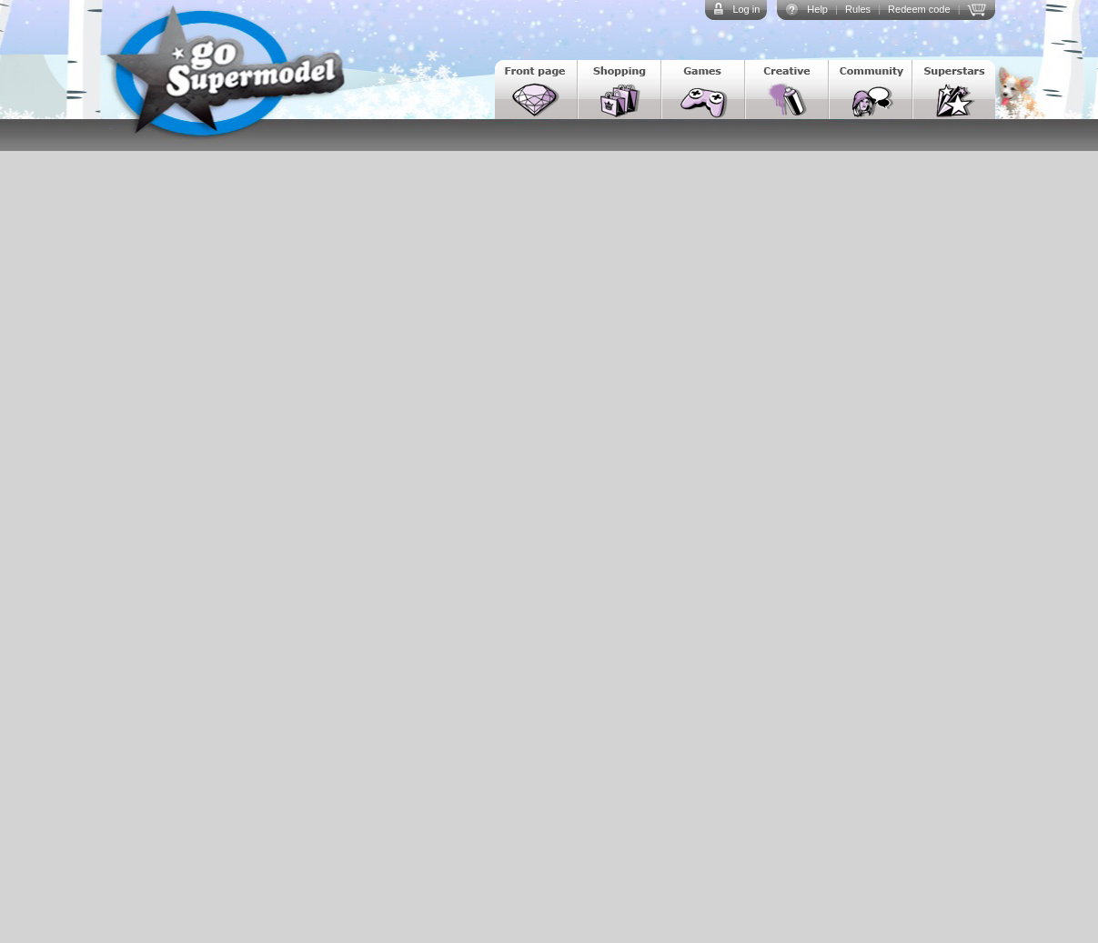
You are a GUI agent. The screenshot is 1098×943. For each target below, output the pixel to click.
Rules (858, 9)
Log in (746, 9)
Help (817, 9)
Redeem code (919, 9)
